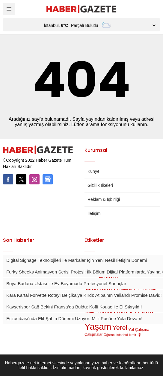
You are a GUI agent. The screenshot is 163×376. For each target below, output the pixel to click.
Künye (93, 171)
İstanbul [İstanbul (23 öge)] (122, 335)
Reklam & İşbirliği (103, 199)
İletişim (94, 213)
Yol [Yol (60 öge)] (131, 329)
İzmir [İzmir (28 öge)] (132, 335)
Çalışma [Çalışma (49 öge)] (142, 329)
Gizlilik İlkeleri (100, 185)
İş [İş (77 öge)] (139, 334)
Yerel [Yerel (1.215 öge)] (119, 327)
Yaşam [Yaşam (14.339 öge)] (97, 326)
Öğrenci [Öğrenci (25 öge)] (109, 335)
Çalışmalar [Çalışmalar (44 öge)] (93, 334)
